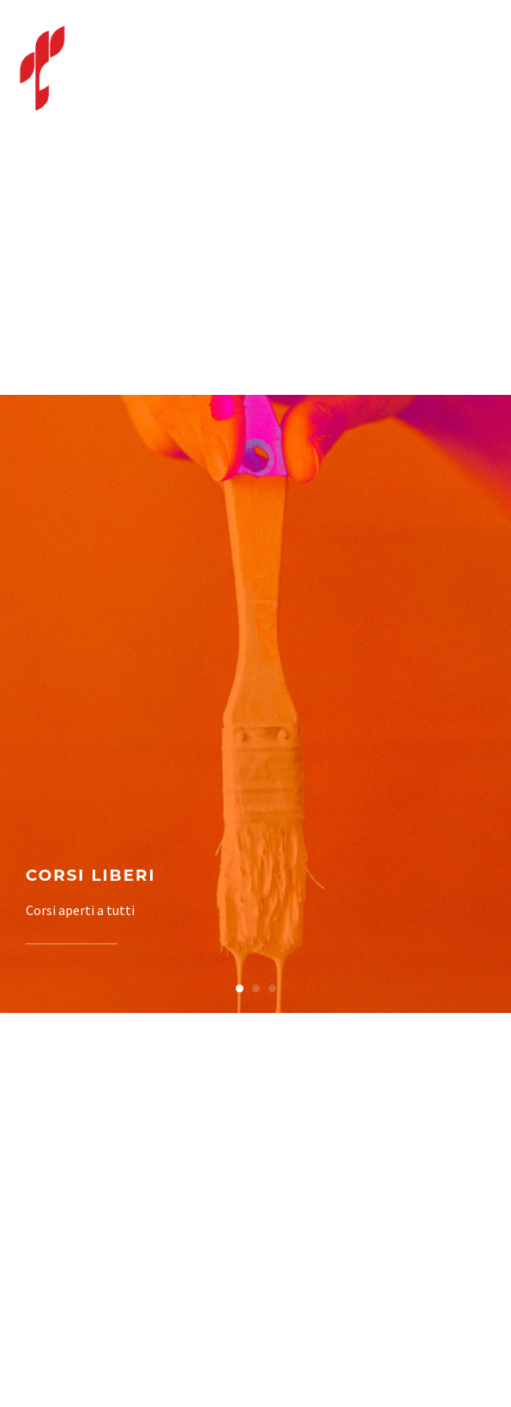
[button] (239, 988)
